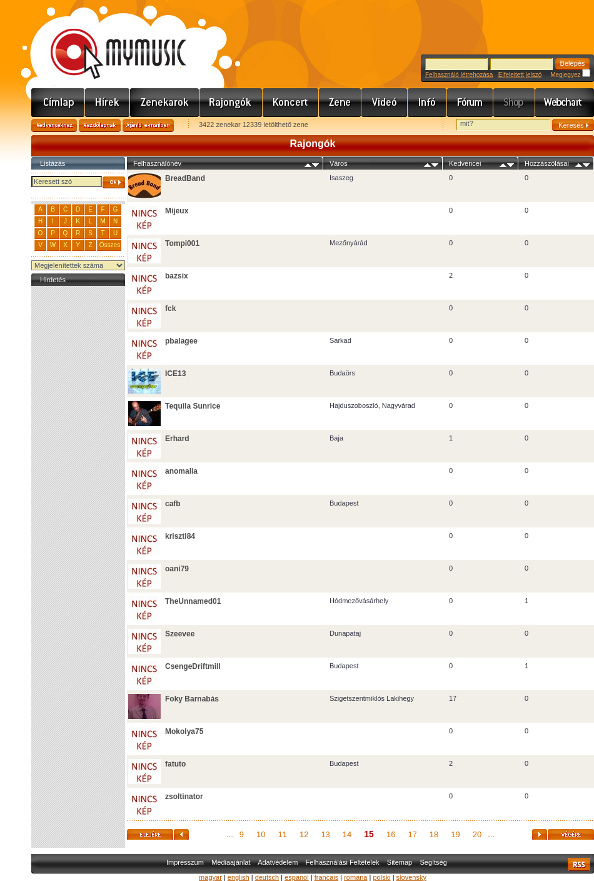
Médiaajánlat (230, 862)
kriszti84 (180, 536)
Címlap (58, 102)
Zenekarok (164, 102)
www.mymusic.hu (107, 40)
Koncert (291, 102)
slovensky (411, 877)
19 (455, 834)
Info (427, 102)
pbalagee (181, 341)
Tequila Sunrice (192, 406)
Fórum (470, 102)
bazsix (176, 276)
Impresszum (185, 862)
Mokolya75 (184, 731)
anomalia (181, 471)
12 (304, 834)
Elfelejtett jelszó (519, 74)
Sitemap (399, 862)
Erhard (177, 438)
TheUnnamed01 (193, 601)
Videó (384, 102)
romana (355, 877)
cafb (173, 503)
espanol (296, 877)
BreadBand (185, 178)
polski (381, 877)
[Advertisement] (78, 477)
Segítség (433, 862)
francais (327, 877)
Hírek (107, 102)
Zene (340, 102)
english (238, 877)
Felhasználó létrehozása (459, 74)
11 (282, 834)
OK (114, 182)
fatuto (175, 764)
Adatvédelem (278, 862)
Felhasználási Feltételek (343, 862)
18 (434, 834)
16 (390, 834)
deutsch (267, 877)
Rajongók (231, 102)
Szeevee (179, 633)
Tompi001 (182, 243)
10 (260, 834)
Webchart (564, 102)
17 (412, 834)
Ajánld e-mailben (148, 125)
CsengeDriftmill (193, 666)
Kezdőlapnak (100, 125)
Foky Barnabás (192, 699)
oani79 (177, 568)
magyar (210, 877)
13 (325, 834)
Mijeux (176, 210)
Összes (109, 245)
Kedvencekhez (54, 125)
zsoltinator (184, 796)
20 (477, 834)
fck (170, 308)
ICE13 (175, 373)
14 (347, 834)
